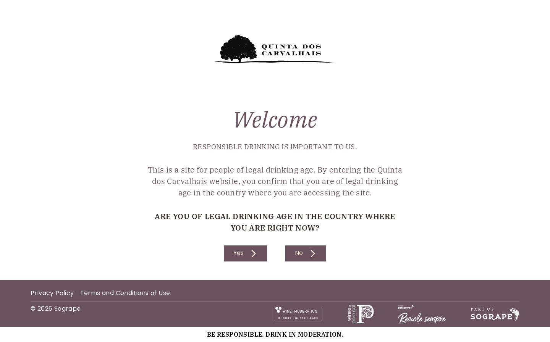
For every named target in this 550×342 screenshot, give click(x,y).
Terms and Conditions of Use (125, 293)
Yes (245, 253)
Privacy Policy (52, 293)
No (306, 253)
